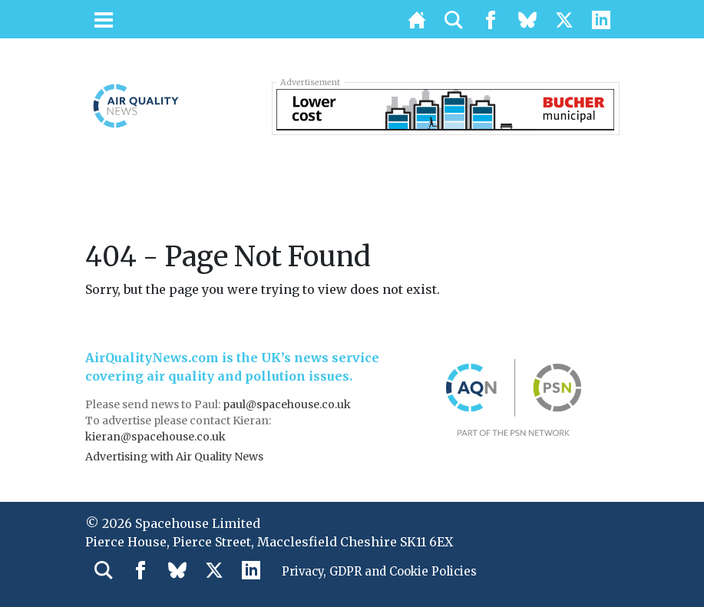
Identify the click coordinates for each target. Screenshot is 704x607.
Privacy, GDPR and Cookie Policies (387, 572)
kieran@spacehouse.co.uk (155, 437)
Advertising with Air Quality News (174, 456)
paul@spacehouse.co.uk (288, 404)
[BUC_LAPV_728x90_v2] (445, 108)
